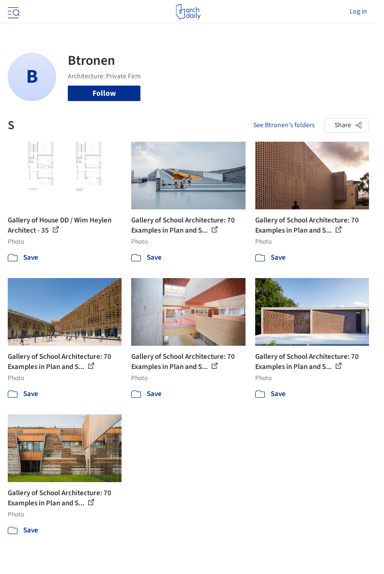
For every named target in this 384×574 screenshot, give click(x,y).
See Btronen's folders (284, 125)
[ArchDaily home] (188, 11)
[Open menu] (12, 11)
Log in (358, 11)
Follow (104, 93)
